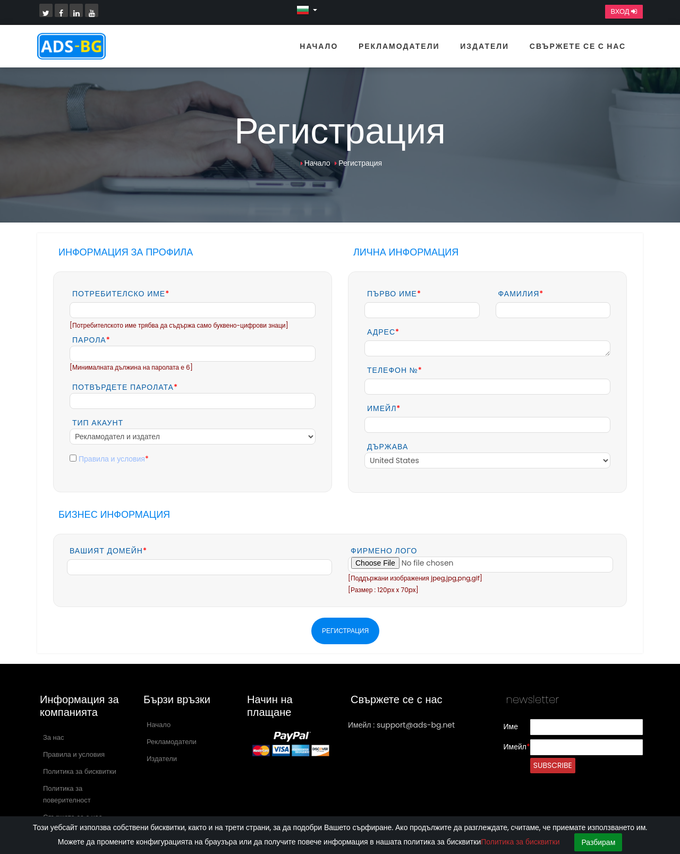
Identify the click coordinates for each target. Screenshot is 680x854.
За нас (53, 737)
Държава (387, 446)
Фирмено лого (384, 550)
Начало (319, 46)
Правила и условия (112, 459)
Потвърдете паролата (125, 387)
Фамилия (521, 293)
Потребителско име (120, 293)
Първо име (394, 293)
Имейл (384, 408)
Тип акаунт (97, 422)
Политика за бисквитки (79, 771)
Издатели (484, 46)
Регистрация (360, 163)
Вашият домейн (108, 550)
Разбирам (598, 842)
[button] (306, 9)
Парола (91, 340)
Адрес (383, 332)
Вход (624, 11)
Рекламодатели (399, 46)
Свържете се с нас (578, 46)
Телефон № (394, 370)
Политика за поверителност (67, 794)
